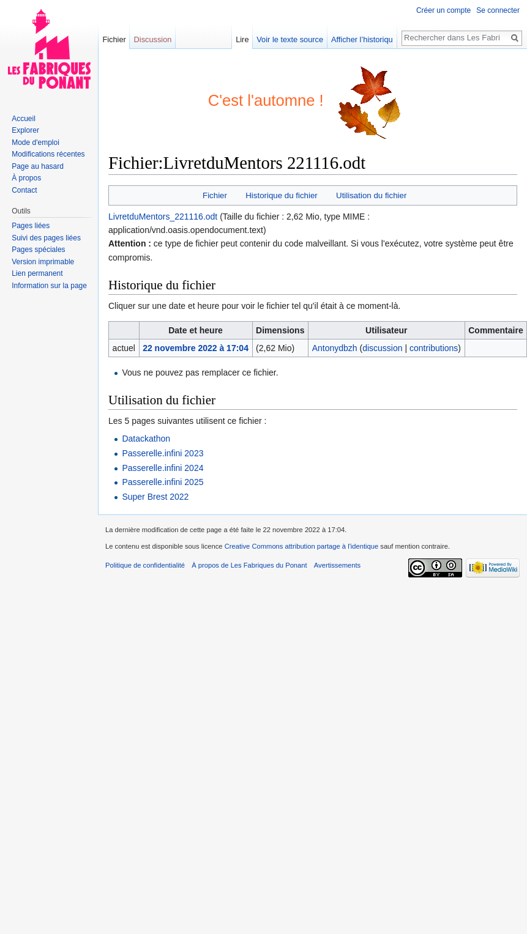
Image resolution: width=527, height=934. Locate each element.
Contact (24, 190)
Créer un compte (443, 10)
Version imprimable (43, 262)
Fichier (215, 195)
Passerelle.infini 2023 (162, 453)
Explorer (25, 130)
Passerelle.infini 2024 (162, 468)
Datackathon (146, 438)
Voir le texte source (301, 39)
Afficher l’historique (375, 39)
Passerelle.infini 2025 (162, 482)
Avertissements (337, 565)
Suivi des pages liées (46, 238)
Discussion (153, 39)
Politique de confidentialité (145, 565)
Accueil (24, 118)
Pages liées (31, 225)
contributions (433, 348)
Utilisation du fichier (371, 195)
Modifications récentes (48, 154)
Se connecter (498, 10)
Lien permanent (37, 273)
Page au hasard (38, 166)
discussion (382, 348)
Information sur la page (49, 285)
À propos (26, 178)
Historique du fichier (281, 195)
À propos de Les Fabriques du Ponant (249, 565)
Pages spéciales (38, 249)
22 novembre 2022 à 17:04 (196, 348)
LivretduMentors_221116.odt (162, 216)
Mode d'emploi (35, 142)
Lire (253, 39)
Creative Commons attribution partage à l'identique (302, 546)
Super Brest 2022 (155, 497)
